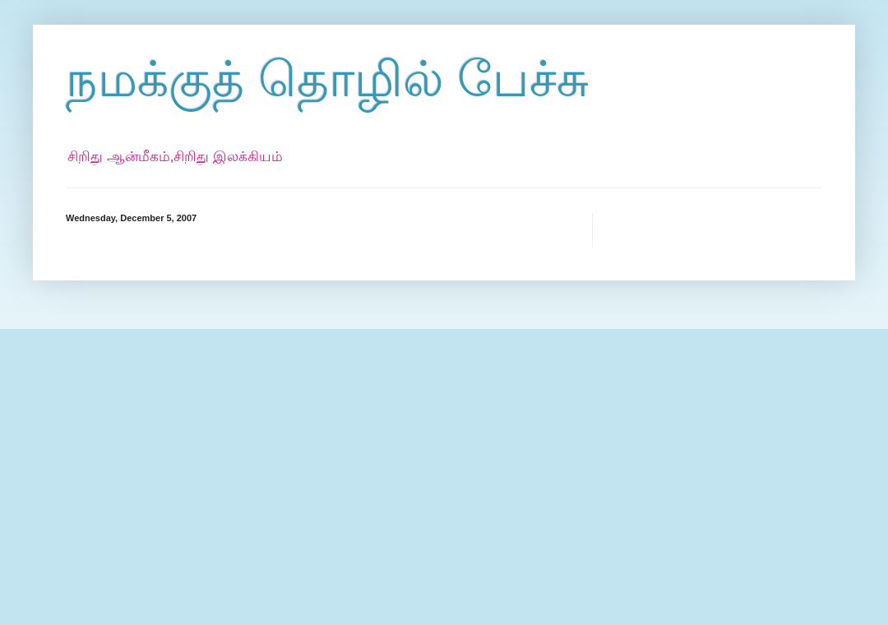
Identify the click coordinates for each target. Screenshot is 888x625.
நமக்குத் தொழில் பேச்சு (327, 79)
